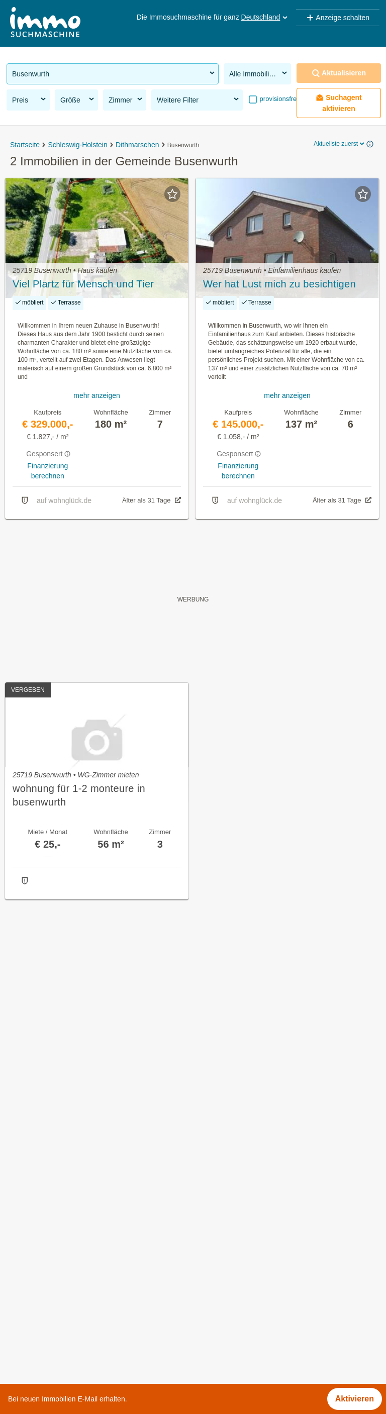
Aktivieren (354, 1398)
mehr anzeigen (96, 395)
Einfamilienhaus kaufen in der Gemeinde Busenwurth (102, 1227)
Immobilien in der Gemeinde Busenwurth (80, 1183)
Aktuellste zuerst (340, 144)
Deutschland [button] (265, 17)
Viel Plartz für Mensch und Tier (83, 283)
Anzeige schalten (337, 18)
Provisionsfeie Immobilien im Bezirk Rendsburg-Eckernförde (115, 1328)
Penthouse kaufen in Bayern (58, 1283)
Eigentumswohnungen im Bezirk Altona (77, 1372)
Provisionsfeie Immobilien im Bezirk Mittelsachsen (96, 1350)
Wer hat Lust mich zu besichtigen (279, 283)
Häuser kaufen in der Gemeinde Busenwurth (87, 1205)
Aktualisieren (339, 73)
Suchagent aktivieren (339, 103)
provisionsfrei (278, 99)
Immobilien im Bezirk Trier (54, 1305)
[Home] (45, 23)
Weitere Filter (198, 99)
